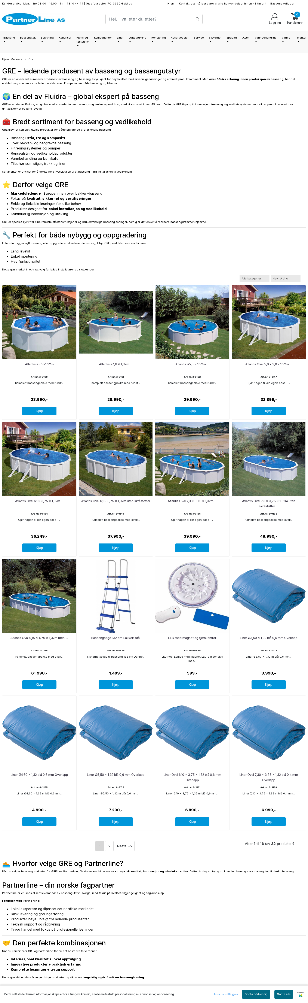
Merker (16, 59)
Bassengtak (28, 37)
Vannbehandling (266, 37)
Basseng (9, 37)
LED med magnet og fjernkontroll (192, 638)
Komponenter (103, 37)
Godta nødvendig (256, 994)
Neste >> (124, 846)
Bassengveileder (282, 3)
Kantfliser (65, 37)
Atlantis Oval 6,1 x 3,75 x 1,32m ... (39, 501)
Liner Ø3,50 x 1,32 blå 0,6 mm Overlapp (269, 638)
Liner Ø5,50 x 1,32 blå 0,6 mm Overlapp (116, 775)
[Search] (153, 19)
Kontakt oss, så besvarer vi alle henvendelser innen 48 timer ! (222, 3)
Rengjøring (158, 37)
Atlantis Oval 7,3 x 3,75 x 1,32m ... (192, 501)
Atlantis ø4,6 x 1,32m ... (116, 364)
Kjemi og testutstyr (83, 39)
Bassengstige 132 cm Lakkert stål (115, 638)
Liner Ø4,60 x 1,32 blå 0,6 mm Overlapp (39, 775)
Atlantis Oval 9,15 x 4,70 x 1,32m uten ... (39, 638)
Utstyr (246, 37)
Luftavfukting (137, 37)
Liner (120, 37)
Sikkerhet (215, 37)
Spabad (232, 37)
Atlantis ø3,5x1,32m (39, 364)
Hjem (171, 3)
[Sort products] (286, 278)
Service (199, 37)
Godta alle (283, 994)
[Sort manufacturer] (255, 278)
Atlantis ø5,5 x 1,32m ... (192, 364)
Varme (286, 37)
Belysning (47, 37)
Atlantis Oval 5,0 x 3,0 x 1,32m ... (268, 364)
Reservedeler (180, 37)
